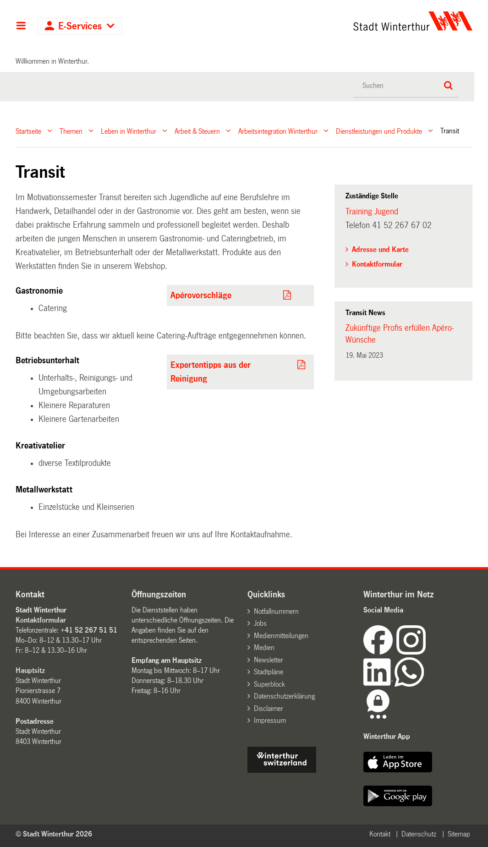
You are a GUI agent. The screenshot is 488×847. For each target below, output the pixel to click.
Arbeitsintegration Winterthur (278, 131)
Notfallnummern (276, 611)
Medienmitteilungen (281, 635)
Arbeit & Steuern (197, 131)
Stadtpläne (268, 672)
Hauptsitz (30, 670)
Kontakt (379, 834)
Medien (264, 647)
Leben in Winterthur (128, 131)
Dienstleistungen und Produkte (379, 131)
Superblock (269, 684)
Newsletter (268, 660)
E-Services (79, 26)
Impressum (270, 720)
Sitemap (459, 834)
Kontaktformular (377, 264)
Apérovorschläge (200, 295)
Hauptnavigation (21, 26)
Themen (71, 131)
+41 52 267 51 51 (88, 630)
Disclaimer (268, 708)
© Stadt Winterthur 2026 (54, 834)
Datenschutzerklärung (284, 696)
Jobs (260, 623)
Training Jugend (371, 211)
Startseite (28, 131)
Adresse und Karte (380, 249)
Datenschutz (418, 834)
